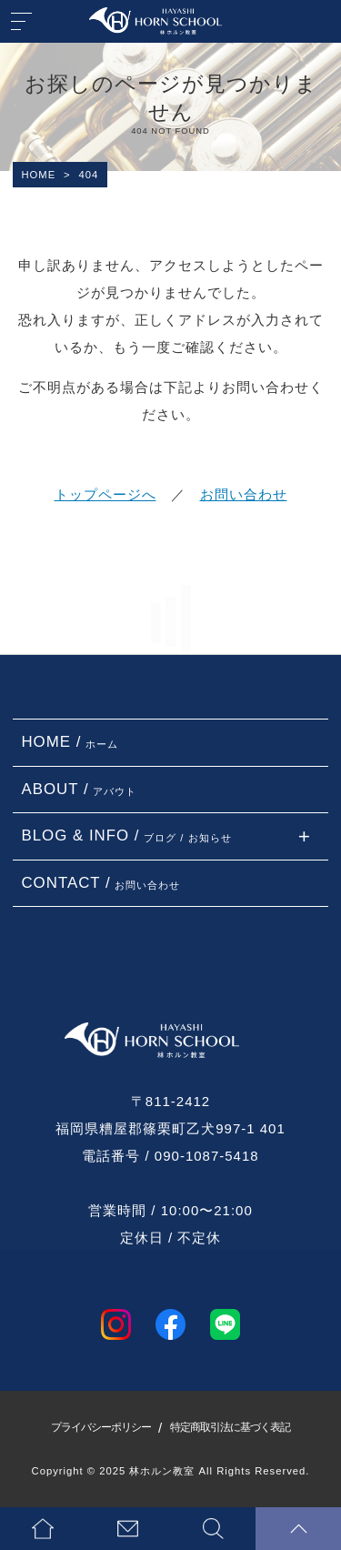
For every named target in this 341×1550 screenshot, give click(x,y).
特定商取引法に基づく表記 (230, 1427)
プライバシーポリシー (101, 1427)
